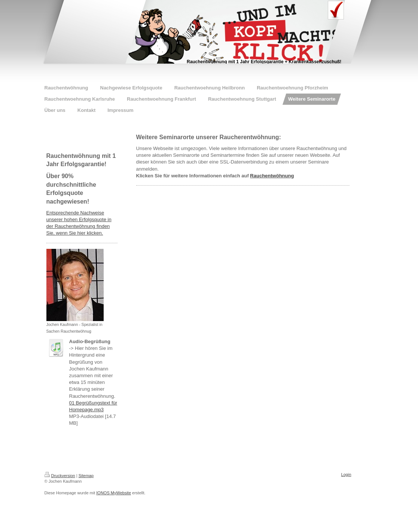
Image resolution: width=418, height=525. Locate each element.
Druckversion (60, 475)
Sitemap (86, 475)
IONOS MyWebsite (113, 493)
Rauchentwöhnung (272, 175)
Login (346, 474)
